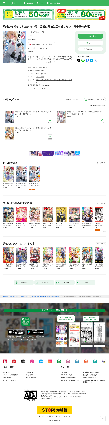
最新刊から (101, 105)
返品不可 (30, 51)
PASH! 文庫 (40, 77)
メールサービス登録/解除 (10, 375)
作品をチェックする (92, 49)
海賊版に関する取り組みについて (70, 380)
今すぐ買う (92, 36)
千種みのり (38, 32)
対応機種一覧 (29, 372)
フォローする (43, 32)
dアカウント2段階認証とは (68, 377)
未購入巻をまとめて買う (96, 99)
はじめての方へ (7, 372)
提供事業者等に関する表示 (91, 372)
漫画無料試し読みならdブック (10, 296)
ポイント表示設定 (31, 377)
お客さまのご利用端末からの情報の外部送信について (94, 381)
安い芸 (30, 32)
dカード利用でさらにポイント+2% (38, 48)
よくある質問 (29, 375)
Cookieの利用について (89, 377)
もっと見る (100, 163)
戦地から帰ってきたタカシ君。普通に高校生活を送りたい (46, 296)
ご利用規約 (64, 372)
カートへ (92, 43)
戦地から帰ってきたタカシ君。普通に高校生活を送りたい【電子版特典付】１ (33, 113)
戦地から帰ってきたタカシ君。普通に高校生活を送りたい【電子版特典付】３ (33, 129)
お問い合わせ (7, 377)
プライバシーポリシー (67, 375)
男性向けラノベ (41, 74)
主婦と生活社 (39, 70)
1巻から (93, 105)
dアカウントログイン (9, 380)
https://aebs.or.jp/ (47, 398)
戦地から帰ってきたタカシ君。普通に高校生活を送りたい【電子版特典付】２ (85, 113)
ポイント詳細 (47, 44)
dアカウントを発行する (47, 416)
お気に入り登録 (73, 99)
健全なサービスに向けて (90, 375)
